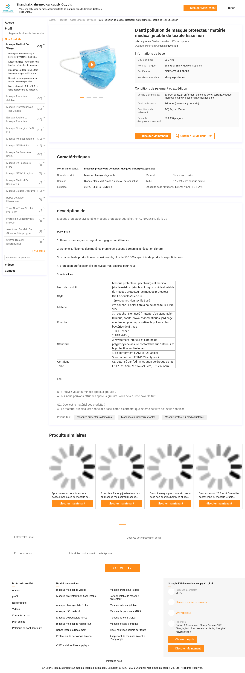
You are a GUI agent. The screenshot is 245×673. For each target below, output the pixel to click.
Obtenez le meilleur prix (193, 136)
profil (8, 28)
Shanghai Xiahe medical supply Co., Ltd (44, 4)
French (231, 7)
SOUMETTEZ (122, 568)
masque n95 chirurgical (24, 173)
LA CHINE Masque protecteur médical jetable (67, 667)
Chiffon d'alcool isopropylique (24, 241)
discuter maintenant (203, 7)
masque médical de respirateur (24, 182)
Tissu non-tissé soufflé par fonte (24, 210)
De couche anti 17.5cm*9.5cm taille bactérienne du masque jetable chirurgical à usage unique (219, 497)
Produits (63, 20)
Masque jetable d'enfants (24, 191)
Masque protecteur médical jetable (184, 417)
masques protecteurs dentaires (94, 417)
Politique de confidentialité (27, 628)
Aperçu (9, 22)
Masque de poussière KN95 (24, 154)
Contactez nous (21, 615)
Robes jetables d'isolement (24, 199)
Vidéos (9, 264)
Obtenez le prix (184, 639)
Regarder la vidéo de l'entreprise (26, 33)
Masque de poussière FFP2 (24, 164)
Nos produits (13, 39)
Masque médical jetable (24, 139)
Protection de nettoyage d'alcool (24, 220)
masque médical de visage (24, 46)
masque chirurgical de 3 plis (24, 130)
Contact (10, 270)
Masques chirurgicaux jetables (138, 417)
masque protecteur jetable (24, 98)
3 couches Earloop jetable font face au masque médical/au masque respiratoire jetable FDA (120, 497)
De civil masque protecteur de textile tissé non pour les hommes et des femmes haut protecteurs (170, 497)
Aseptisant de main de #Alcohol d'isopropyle (24, 231)
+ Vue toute (38, 250)
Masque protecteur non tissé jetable (24, 109)
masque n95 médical (24, 146)
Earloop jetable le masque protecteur (24, 119)
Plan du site (18, 621)
